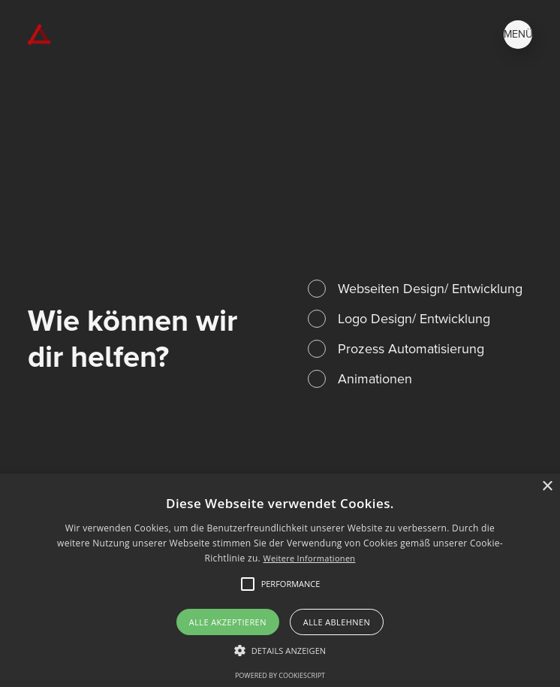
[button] (280, 650)
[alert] (280, 580)
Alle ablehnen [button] (336, 622)
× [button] (546, 486)
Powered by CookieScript (280, 675)
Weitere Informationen (309, 558)
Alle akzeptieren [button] (227, 622)
